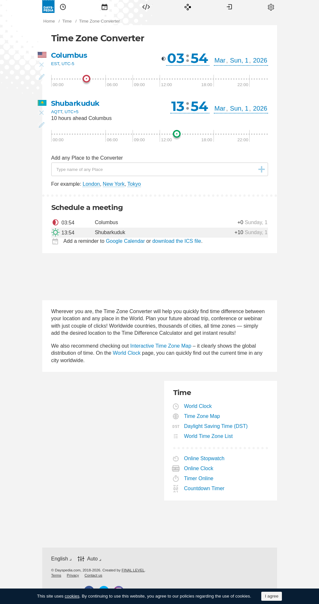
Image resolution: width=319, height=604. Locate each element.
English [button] (59, 558)
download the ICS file (176, 241)
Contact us (93, 575)
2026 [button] (260, 60)
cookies (72, 596)
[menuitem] (63, 6)
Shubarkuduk (75, 103)
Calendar (104, 6)
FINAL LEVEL (133, 570)
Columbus (69, 55)
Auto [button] (92, 558)
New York (114, 184)
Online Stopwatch (204, 458)
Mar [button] (219, 60)
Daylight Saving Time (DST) (216, 426)
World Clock (127, 353)
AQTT (56, 111)
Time (63, 6)
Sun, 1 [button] (239, 60)
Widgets (146, 6)
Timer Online (199, 478)
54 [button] (199, 58)
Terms (56, 575)
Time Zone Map (202, 416)
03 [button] (175, 58)
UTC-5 (68, 63)
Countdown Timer (204, 488)
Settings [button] (271, 6)
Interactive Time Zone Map (160, 346)
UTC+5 (71, 111)
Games (188, 6)
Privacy (73, 575)
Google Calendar (125, 241)
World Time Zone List (208, 436)
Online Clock (199, 468)
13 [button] (177, 106)
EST (55, 63)
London (91, 184)
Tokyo (134, 184)
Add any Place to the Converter (87, 158)
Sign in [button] (229, 6)
